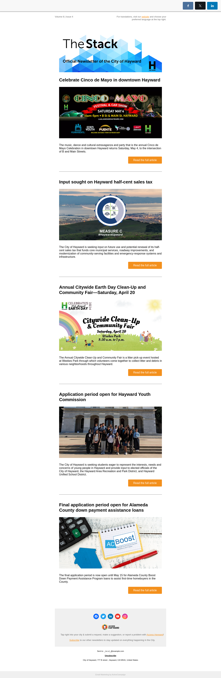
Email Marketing (102, 675)
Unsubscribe (110, 656)
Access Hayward (155, 634)
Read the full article (145, 160)
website (145, 16)
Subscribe (74, 640)
